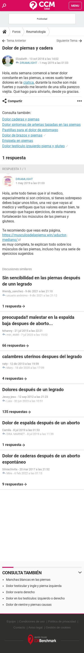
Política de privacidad (62, 621)
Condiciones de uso (32, 621)
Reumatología (36, 31)
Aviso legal (35, 627)
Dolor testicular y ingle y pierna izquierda (34, 586)
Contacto (19, 627)
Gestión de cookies (58, 627)
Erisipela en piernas (17, 141)
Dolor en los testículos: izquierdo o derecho (35, 598)
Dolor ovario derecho (20, 592)
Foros (16, 31)
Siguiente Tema (67, 40)
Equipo (11, 621)
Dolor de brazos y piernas (22, 135)
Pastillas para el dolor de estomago (30, 130)
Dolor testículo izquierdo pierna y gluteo (33, 146)
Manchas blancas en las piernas (28, 579)
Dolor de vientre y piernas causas (29, 604)
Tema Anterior (16, 40)
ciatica (28, 82)
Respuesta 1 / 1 (14, 169)
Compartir (15, 101)
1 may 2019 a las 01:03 (53, 62)
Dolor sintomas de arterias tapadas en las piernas (41, 124)
